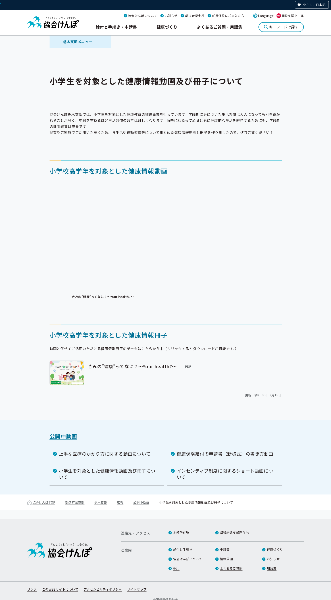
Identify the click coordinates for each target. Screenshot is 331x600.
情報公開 (226, 559)
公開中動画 (63, 436)
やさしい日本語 (314, 4)
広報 (120, 502)
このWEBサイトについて (60, 589)
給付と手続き (183, 549)
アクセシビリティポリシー (103, 589)
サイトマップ (137, 589)
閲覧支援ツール (292, 15)
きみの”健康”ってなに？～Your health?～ (106, 297)
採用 (176, 568)
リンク (32, 589)
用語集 (272, 568)
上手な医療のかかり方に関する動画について (105, 453)
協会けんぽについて (142, 15)
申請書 (225, 549)
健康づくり (167, 27)
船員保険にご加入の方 (228, 15)
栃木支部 (100, 502)
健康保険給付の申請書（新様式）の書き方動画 (225, 453)
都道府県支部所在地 (234, 532)
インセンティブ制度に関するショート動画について (225, 473)
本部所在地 (181, 532)
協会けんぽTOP (44, 502)
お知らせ (171, 15)
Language (266, 15)
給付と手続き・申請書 (116, 27)
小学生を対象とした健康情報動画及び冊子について (107, 473)
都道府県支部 (194, 15)
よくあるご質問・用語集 (219, 27)
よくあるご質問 (231, 568)
